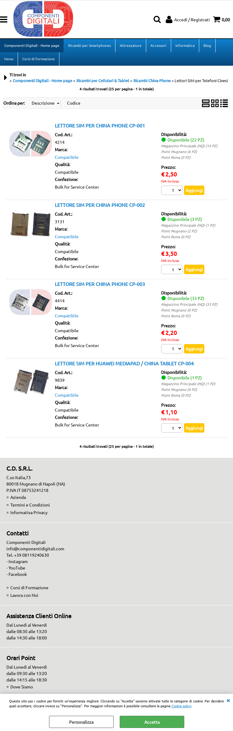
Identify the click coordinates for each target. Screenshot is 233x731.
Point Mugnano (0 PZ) (179, 311)
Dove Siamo (21, 688)
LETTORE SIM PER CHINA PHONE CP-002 (100, 206)
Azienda (18, 498)
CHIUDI (228, 700)
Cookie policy (181, 705)
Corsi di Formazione (38, 59)
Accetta (152, 722)
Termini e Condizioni (30, 506)
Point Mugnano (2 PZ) (179, 232)
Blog (207, 45)
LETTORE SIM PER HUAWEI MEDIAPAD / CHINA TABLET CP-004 (124, 364)
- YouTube (15, 569)
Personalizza (81, 722)
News (8, 59)
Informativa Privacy (29, 514)
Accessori (158, 45)
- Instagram (17, 563)
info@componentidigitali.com (35, 550)
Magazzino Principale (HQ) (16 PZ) (189, 146)
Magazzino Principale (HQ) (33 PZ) (189, 305)
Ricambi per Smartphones (89, 45)
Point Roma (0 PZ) (176, 158)
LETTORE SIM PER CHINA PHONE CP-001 (100, 127)
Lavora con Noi (24, 596)
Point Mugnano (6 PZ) (179, 152)
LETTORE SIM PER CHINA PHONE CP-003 (100, 285)
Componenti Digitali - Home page (31, 45)
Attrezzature (131, 45)
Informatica (184, 45)
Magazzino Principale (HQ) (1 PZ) (188, 226)
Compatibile (67, 158)
